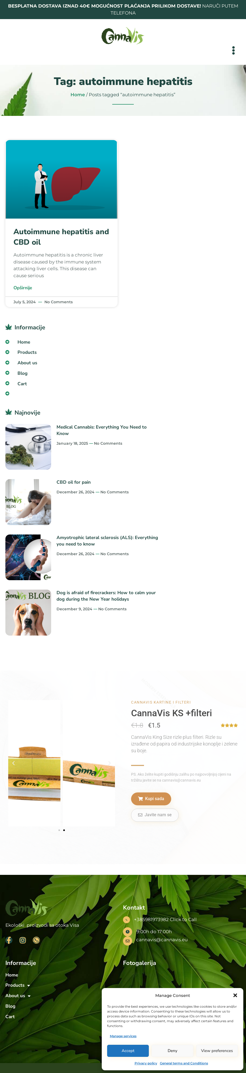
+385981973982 (151, 919)
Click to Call (183, 919)
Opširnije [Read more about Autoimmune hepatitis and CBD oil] (22, 288)
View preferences (217, 1050)
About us (28, 363)
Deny (172, 1050)
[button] (235, 995)
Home (78, 94)
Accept (128, 1050)
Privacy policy (146, 1063)
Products (28, 352)
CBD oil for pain (74, 482)
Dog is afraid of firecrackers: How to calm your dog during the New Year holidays (106, 596)
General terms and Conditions (184, 1063)
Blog (22, 373)
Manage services (123, 1036)
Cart (22, 384)
